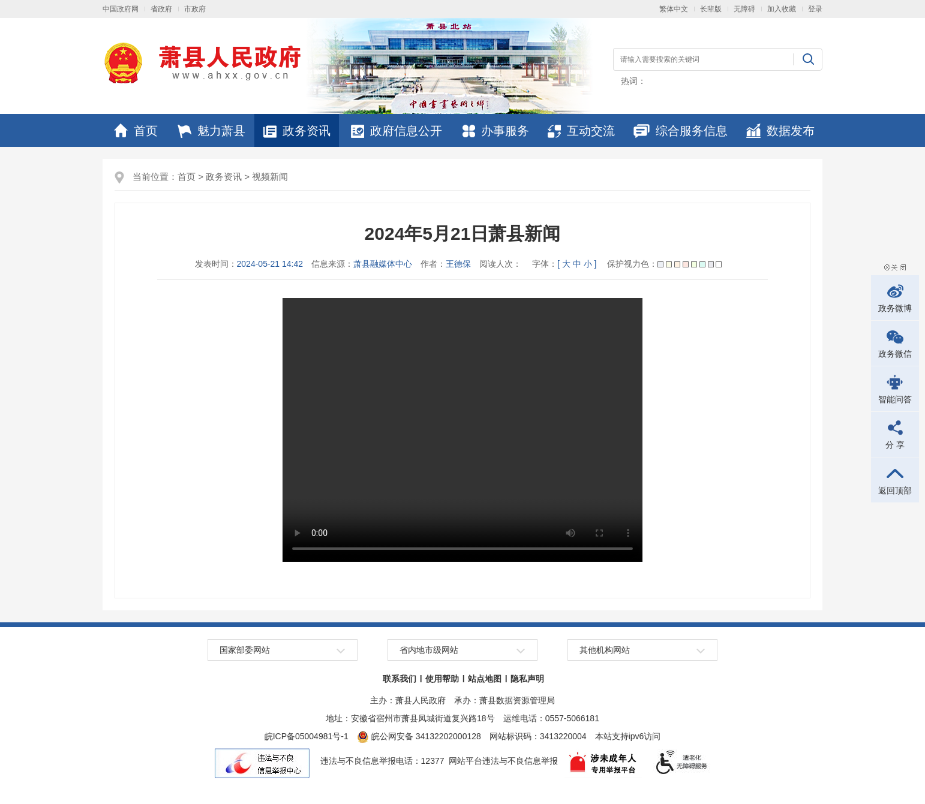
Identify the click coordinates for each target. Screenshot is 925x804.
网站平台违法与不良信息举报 (503, 761)
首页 (136, 131)
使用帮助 (442, 678)
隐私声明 (527, 678)
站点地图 (484, 678)
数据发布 (780, 131)
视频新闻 (270, 176)
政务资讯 (297, 131)
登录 (815, 9)
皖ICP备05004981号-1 (307, 736)
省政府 (161, 9)
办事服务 (495, 131)
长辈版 (711, 9)
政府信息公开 (396, 131)
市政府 (195, 9)
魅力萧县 (211, 131)
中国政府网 (121, 9)
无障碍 (744, 9)
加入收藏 (781, 9)
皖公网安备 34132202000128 (419, 736)
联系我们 (399, 678)
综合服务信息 (680, 131)
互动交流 (581, 131)
